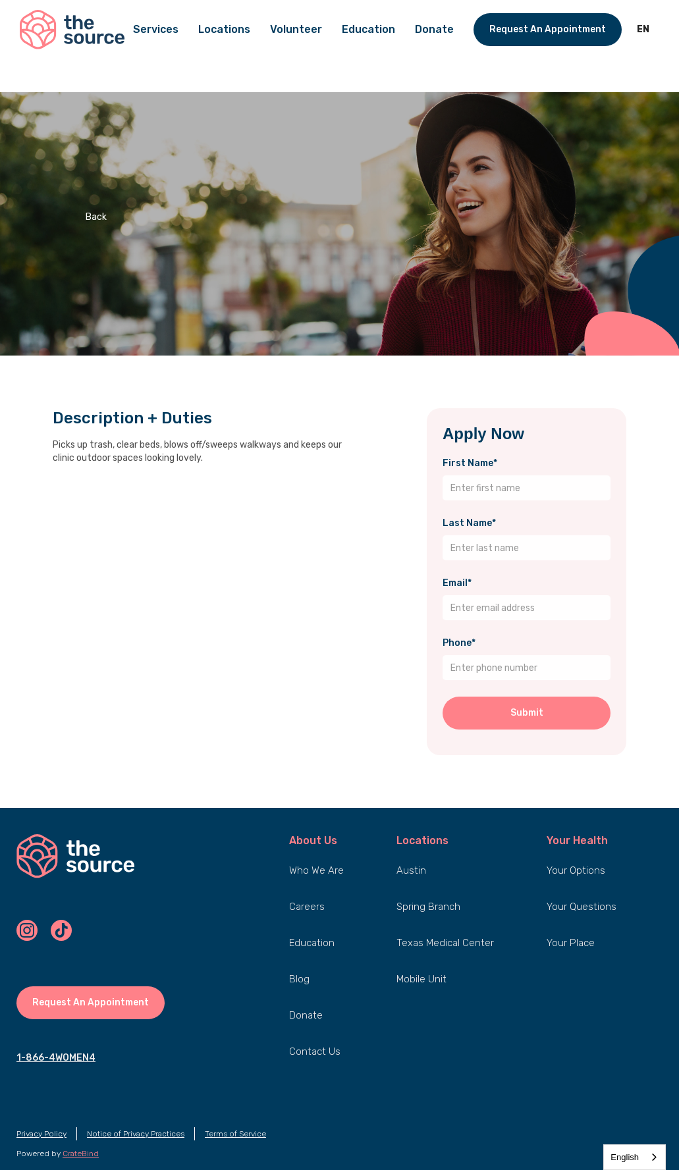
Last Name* (469, 523)
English (625, 1157)
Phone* (459, 643)
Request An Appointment (547, 29)
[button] (643, 29)
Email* (457, 583)
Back (96, 217)
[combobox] (634, 1157)
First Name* (470, 463)
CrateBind (81, 1153)
